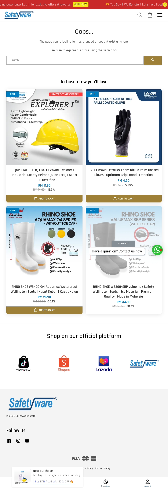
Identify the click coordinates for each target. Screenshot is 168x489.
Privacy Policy (85, 468)
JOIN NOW (83, 4)
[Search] (75, 60)
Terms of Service (67, 468)
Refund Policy (102, 468)
